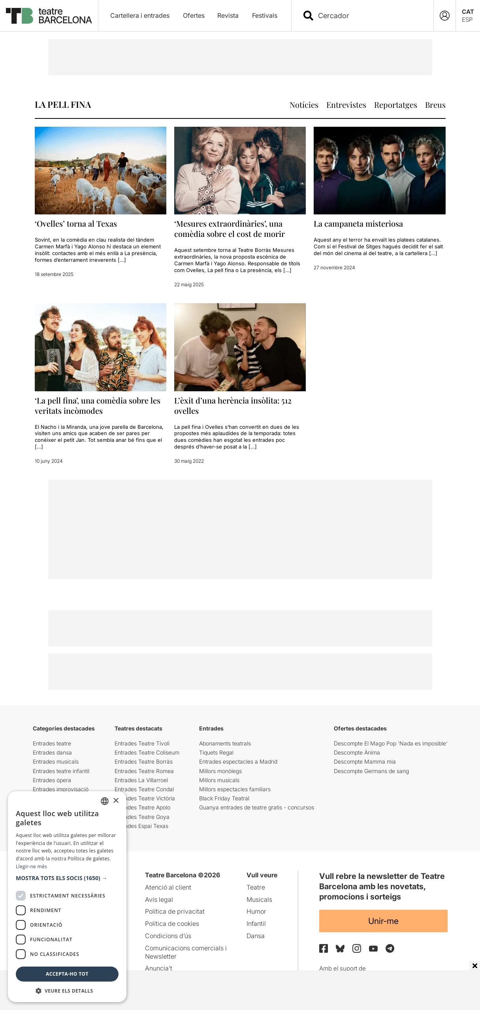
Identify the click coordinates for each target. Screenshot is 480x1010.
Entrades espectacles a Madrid (238, 761)
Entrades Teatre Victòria (145, 798)
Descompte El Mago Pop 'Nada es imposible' (391, 743)
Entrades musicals (56, 761)
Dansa (256, 936)
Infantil (256, 923)
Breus (435, 104)
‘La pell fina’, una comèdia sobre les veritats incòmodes (97, 405)
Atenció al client (168, 887)
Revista (228, 15)
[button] (67, 878)
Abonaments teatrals (225, 743)
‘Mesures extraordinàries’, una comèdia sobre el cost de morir (229, 228)
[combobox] (369, 16)
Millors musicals (219, 780)
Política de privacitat (175, 911)
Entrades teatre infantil (61, 771)
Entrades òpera (52, 780)
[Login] (445, 16)
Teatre (256, 887)
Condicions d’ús (168, 936)
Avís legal (159, 899)
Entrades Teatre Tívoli (142, 743)
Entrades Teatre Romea (144, 771)
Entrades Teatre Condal (144, 789)
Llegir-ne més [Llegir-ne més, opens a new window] (31, 866)
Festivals (264, 15)
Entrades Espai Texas (141, 825)
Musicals (259, 899)
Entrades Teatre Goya (142, 816)
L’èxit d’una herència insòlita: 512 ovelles (233, 405)
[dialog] (67, 896)
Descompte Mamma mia (365, 761)
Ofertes (194, 15)
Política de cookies (172, 923)
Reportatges (395, 104)
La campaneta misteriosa (358, 223)
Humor (256, 911)
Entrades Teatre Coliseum (147, 752)
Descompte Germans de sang (371, 771)
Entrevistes (346, 104)
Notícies (304, 104)
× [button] (116, 801)
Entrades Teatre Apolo (142, 807)
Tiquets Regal (216, 752)
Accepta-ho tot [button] (67, 974)
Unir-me (383, 921)
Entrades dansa (52, 752)
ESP (467, 19)
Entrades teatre (52, 743)
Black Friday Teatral (224, 798)
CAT (468, 11)
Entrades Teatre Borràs (144, 761)
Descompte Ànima (357, 752)
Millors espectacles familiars (235, 789)
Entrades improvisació (60, 789)
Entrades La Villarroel (141, 780)
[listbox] (105, 801)
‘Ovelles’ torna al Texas (76, 223)
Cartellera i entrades (139, 15)
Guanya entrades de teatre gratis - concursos (256, 807)
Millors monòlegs (220, 771)
